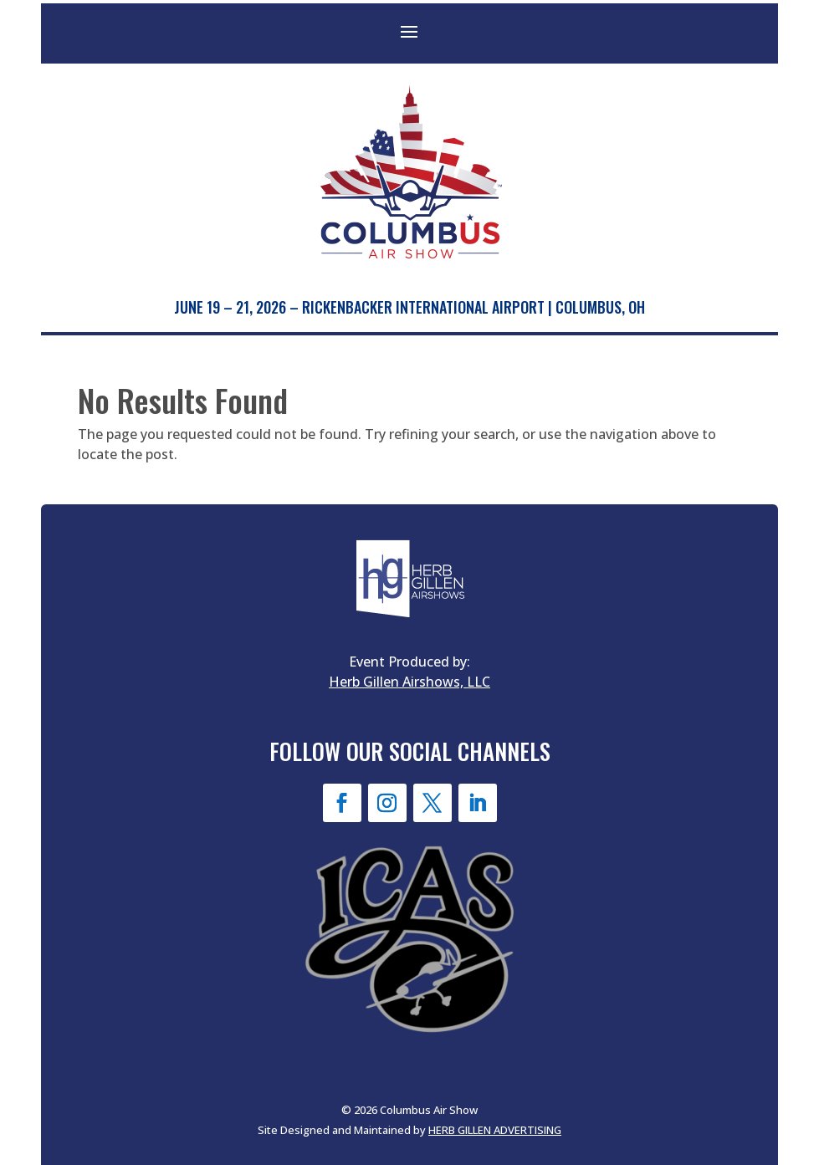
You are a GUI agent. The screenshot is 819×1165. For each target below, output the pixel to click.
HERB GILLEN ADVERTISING (494, 1129)
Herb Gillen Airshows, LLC (409, 681)
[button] (409, 31)
